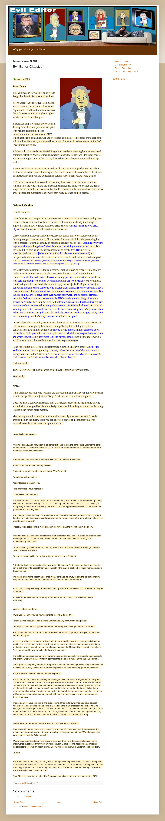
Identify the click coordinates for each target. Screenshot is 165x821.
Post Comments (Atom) (34, 807)
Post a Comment (24, 796)
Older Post (97, 802)
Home (58, 802)
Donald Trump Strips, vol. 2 (126, 71)
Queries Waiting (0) (123, 65)
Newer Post (18, 802)
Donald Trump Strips (123, 68)
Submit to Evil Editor (123, 62)
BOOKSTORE (119, 79)
